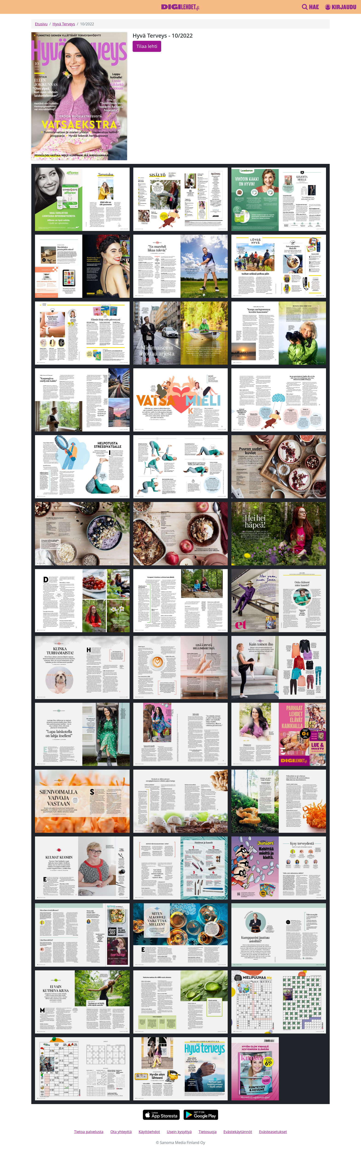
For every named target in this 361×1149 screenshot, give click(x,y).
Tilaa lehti (147, 46)
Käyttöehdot (149, 1131)
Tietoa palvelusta (88, 1131)
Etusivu (41, 24)
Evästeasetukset (273, 1131)
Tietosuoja (208, 1131)
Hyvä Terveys (63, 24)
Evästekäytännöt (238, 1131)
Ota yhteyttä (121, 1131)
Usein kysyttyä (179, 1131)
